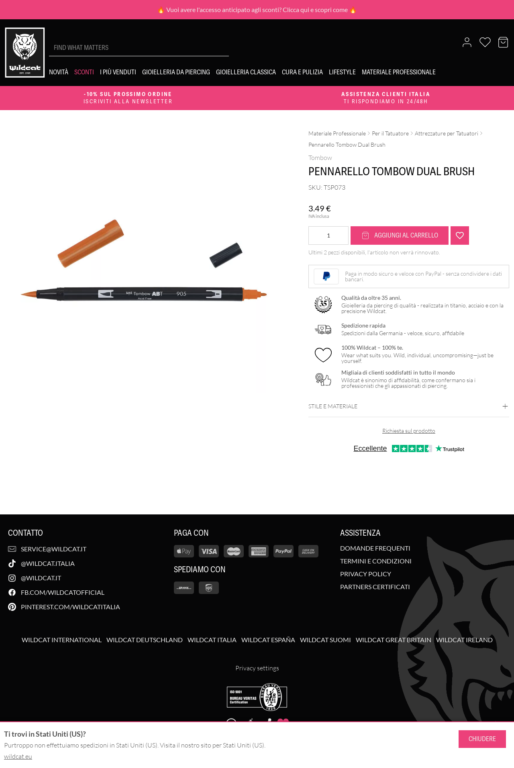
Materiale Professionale (337, 133)
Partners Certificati (375, 587)
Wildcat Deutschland (144, 640)
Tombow (320, 158)
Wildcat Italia (212, 640)
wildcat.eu (18, 756)
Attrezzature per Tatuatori (446, 133)
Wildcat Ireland (464, 640)
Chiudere (482, 739)
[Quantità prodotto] (328, 235)
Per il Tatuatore (390, 133)
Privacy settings (257, 668)
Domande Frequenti (375, 548)
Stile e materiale (408, 406)
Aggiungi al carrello (399, 235)
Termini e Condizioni (376, 561)
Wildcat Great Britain (393, 640)
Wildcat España (268, 640)
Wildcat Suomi (325, 640)
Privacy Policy (365, 574)
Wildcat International (62, 640)
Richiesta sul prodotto (408, 430)
